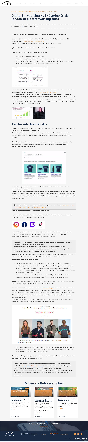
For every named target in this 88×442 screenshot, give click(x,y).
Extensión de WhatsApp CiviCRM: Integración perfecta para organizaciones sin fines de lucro (43, 400)
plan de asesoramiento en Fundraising (33, 366)
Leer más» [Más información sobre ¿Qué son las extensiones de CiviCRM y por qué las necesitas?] (60, 408)
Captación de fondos (29, 26)
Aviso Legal (44, 434)
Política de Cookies (64, 434)
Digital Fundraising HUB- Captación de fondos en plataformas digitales (41, 11)
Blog (17, 11)
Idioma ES (36, 26)
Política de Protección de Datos (54, 435)
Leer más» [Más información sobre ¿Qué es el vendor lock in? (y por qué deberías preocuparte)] (13, 410)
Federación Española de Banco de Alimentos (43, 207)
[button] (56, 3)
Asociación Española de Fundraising (35, 41)
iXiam (13, 11)
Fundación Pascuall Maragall (49, 92)
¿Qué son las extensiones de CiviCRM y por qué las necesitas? (67, 399)
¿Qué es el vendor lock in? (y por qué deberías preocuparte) (20, 399)
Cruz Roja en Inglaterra (50, 288)
